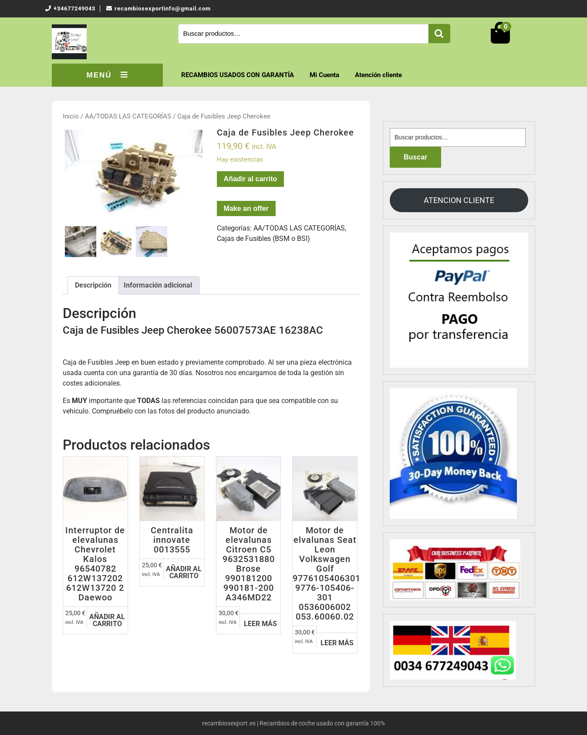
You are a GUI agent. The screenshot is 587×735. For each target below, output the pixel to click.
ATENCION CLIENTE (459, 200)
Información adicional (158, 285)
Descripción (93, 285)
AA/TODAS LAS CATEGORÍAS (128, 116)
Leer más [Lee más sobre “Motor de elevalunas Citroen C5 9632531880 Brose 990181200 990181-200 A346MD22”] (260, 624)
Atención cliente (378, 75)
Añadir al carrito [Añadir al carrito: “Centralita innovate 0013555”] (184, 572)
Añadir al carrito (250, 179)
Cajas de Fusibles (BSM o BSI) (263, 238)
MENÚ (107, 75)
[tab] (93, 285)
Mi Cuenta (324, 75)
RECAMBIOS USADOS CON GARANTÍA (237, 75)
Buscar (439, 33)
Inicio (71, 116)
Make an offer (246, 208)
